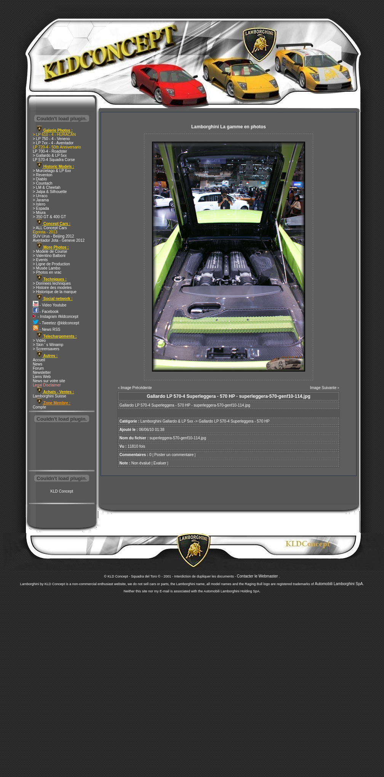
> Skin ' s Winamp (48, 345)
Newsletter (42, 372)
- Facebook (46, 312)
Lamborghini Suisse (49, 396)
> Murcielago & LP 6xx (52, 171)
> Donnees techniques (52, 283)
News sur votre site (49, 381)
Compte (39, 407)
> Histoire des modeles (52, 288)
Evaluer (160, 463)
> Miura (39, 213)
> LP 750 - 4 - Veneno (51, 139)
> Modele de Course (50, 251)
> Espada (41, 208)
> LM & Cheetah (47, 187)
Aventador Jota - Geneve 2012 (59, 240)
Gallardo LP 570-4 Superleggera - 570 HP (234, 421)
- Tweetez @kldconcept (56, 323)
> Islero (39, 204)
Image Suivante (323, 388)
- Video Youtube (49, 305)
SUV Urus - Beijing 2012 (53, 236)
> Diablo (40, 179)
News (37, 364)
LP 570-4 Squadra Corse (54, 160)
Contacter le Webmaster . (258, 576)
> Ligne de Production (51, 264)
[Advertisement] (62, 447)
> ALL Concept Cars (50, 228)
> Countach (42, 183)
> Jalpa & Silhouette (50, 192)
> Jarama (41, 200)
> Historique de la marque (55, 292)
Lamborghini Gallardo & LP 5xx (167, 421)
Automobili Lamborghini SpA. (339, 584)
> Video (39, 340)
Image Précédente (136, 388)
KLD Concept (61, 491)
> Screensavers (46, 349)
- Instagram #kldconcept (55, 316)
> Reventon (42, 175)
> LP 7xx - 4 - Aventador (53, 143)
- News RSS (46, 329)
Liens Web (42, 377)
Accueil (39, 360)
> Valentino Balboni (49, 256)
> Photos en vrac (47, 272)
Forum (38, 368)
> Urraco (40, 196)
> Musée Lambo (46, 268)
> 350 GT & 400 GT (49, 217)
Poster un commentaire (174, 455)
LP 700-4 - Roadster (50, 151)
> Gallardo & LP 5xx (50, 155)
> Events (40, 260)
